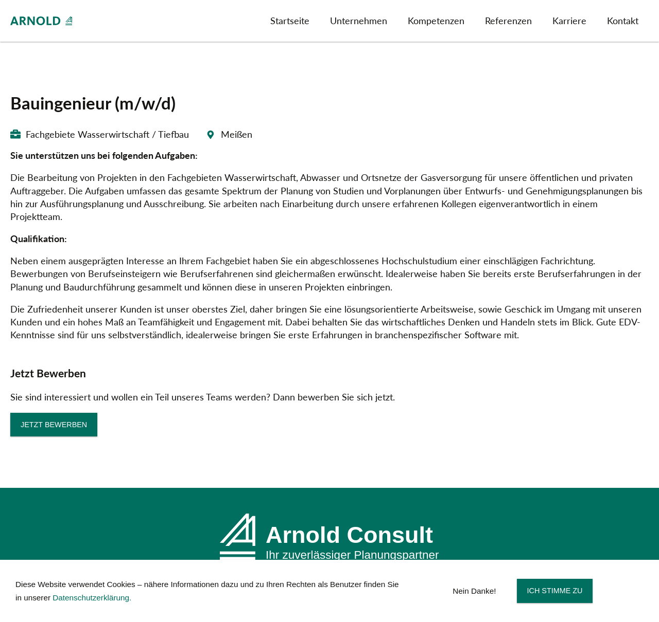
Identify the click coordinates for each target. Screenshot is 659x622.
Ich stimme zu (555, 591)
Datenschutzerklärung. (92, 597)
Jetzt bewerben (54, 424)
